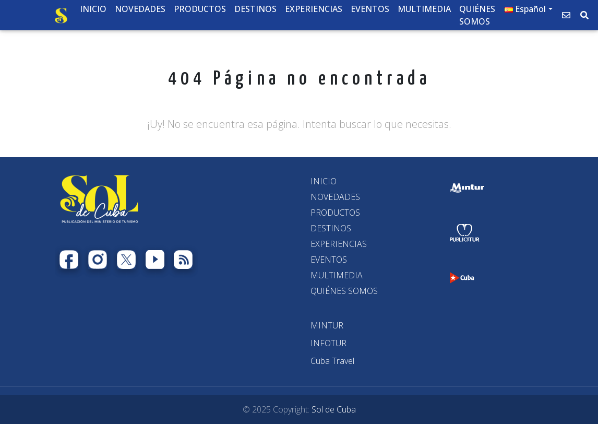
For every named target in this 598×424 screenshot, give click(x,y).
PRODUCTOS (335, 212)
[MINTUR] (326, 325)
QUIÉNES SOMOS (344, 291)
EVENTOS (328, 259)
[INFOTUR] (328, 343)
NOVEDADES (335, 197)
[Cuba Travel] (332, 361)
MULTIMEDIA (336, 275)
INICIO (323, 181)
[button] (528, 11)
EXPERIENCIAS (338, 244)
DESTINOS (330, 228)
